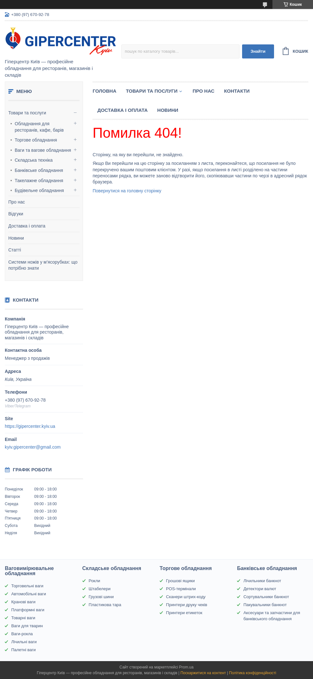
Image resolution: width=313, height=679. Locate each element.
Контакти (236, 91)
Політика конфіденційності (252, 673)
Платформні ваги (27, 609)
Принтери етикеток (184, 612)
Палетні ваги (23, 649)
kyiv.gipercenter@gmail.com (33, 447)
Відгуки (15, 213)
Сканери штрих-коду (186, 596)
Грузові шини (101, 596)
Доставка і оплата (26, 225)
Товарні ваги (23, 617)
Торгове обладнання (36, 140)
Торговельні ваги (27, 585)
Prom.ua (186, 667)
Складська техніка (34, 160)
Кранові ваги (23, 601)
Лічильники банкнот (262, 580)
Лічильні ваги (24, 641)
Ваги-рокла (22, 633)
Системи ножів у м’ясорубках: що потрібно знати (43, 265)
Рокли (94, 580)
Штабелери (100, 588)
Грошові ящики (180, 580)
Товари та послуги (27, 112)
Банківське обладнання (39, 170)
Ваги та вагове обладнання (43, 150)
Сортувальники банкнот (266, 596)
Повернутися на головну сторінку (127, 190)
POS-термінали (181, 588)
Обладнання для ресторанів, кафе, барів (39, 127)
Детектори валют (259, 588)
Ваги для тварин (27, 625)
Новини (16, 238)
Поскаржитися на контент (203, 673)
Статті (14, 249)
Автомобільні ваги (28, 593)
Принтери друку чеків (186, 604)
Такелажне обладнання (39, 180)
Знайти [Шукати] (257, 51)
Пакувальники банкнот (265, 604)
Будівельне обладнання (39, 190)
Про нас (16, 201)
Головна (104, 91)
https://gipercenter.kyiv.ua (30, 426)
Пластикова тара (105, 604)
